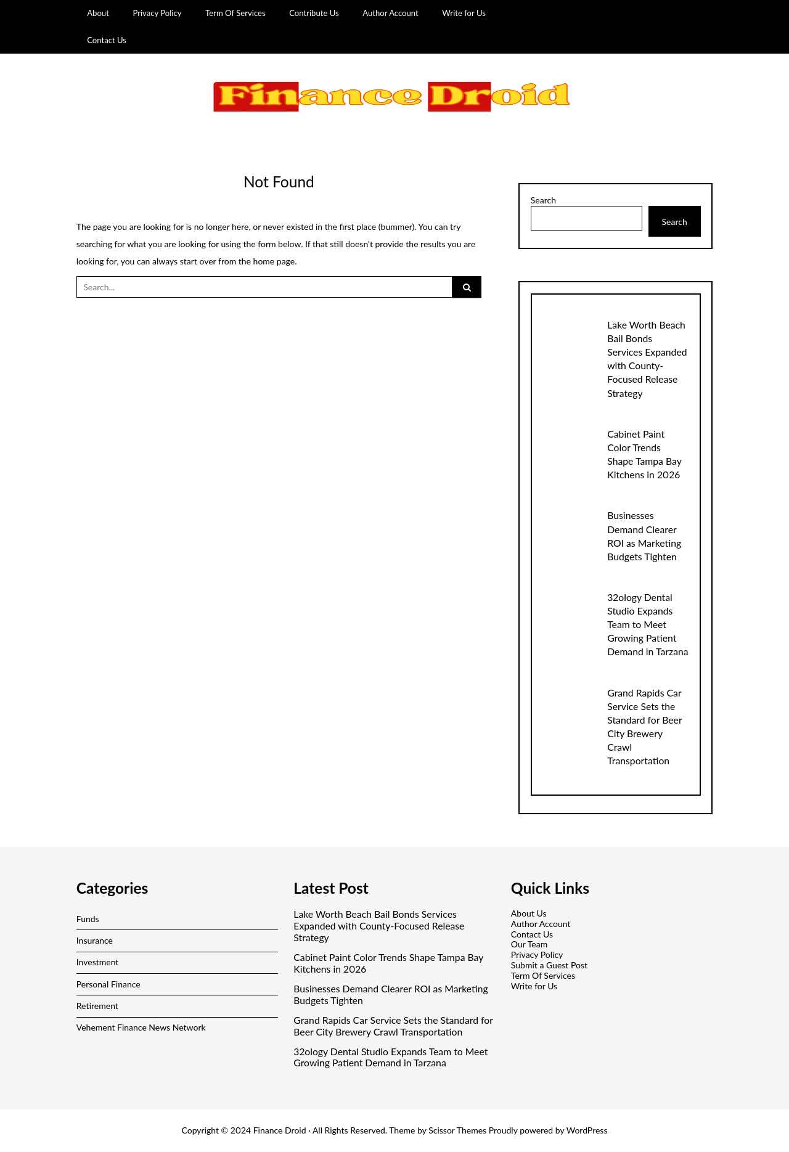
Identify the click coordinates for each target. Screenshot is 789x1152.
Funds (87, 918)
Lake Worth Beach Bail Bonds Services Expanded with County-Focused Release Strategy (378, 926)
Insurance (94, 940)
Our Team (529, 944)
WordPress (587, 1130)
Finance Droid (279, 1130)
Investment (97, 962)
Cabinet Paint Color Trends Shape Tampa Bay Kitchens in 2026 (388, 963)
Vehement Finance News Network (141, 1027)
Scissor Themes (457, 1130)
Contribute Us (314, 13)
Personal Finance (108, 984)
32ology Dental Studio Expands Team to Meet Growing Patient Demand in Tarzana (647, 624)
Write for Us (464, 13)
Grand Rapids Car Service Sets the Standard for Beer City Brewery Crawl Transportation (393, 1026)
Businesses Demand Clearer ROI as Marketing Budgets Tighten (390, 994)
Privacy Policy (157, 13)
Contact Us (106, 40)
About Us (529, 913)
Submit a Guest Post (549, 965)
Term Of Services (235, 13)
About (98, 13)
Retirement (97, 1005)
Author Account (390, 13)
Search (543, 200)
